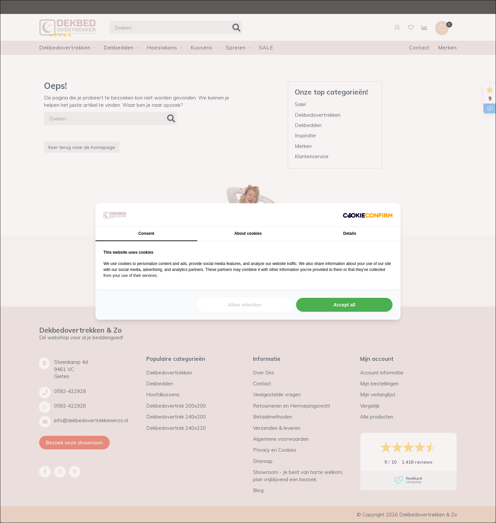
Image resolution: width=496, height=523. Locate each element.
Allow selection (245, 304)
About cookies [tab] (248, 233)
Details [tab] (349, 233)
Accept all (344, 304)
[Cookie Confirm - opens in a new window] (368, 215)
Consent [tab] (146, 233)
